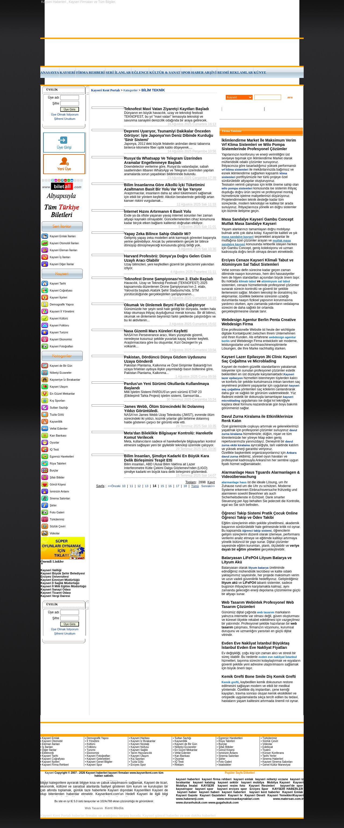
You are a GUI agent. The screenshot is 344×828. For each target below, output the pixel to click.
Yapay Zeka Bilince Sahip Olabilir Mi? (157, 234)
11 (132, 486)
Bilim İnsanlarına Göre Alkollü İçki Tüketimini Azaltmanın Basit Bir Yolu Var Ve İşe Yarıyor (164, 187)
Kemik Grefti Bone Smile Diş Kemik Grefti (259, 676)
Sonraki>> (207, 486)
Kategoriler (130, 90)
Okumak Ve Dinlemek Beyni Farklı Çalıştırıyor (164, 305)
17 (178, 486)
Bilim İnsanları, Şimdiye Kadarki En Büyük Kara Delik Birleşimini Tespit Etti (166, 458)
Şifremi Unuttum (65, 118)
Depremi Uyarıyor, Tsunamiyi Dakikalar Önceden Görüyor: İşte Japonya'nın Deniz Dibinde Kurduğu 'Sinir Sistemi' (168, 135)
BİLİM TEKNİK (153, 90)
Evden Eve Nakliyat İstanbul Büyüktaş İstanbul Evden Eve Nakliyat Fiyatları (256, 645)
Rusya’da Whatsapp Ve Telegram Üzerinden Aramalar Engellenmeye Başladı (163, 160)
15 (163, 486)
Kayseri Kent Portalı (105, 90)
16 (170, 486)
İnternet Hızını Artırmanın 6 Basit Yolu (157, 211)
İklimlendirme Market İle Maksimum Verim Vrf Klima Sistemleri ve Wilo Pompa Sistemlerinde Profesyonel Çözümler (259, 144)
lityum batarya (259, 567)
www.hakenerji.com (189, 798)
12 (139, 486)
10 (124, 486)
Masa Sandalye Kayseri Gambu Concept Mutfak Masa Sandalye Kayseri (257, 221)
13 (147, 486)
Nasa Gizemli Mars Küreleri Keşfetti (156, 331)
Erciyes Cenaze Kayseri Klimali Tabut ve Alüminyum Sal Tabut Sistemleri (257, 262)
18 (186, 486)
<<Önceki (114, 486)
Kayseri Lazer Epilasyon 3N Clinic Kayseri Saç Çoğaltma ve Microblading (259, 359)
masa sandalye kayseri (238, 236)
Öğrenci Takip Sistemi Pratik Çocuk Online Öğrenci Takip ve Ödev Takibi (260, 515)
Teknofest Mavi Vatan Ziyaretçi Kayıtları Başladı (166, 109)
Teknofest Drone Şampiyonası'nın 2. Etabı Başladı (168, 279)
